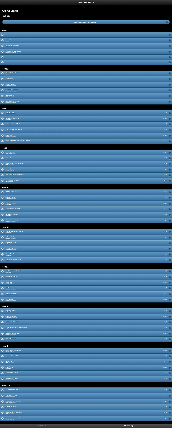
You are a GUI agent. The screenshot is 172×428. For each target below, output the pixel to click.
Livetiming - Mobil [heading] (86, 2)
